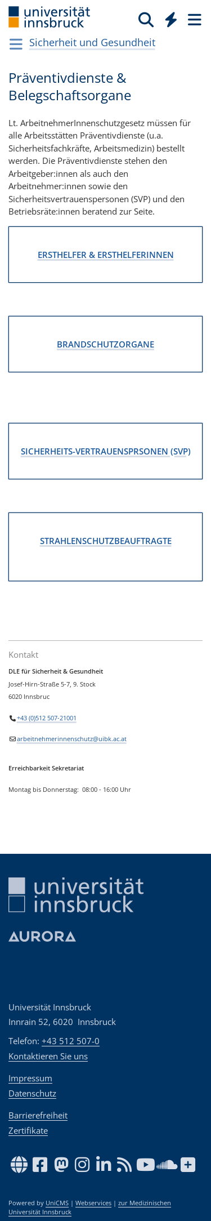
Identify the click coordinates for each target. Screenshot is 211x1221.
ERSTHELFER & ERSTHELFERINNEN (106, 254)
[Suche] (146, 19)
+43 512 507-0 (71, 1040)
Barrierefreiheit (38, 1115)
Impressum (30, 1078)
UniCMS (57, 1203)
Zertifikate (28, 1130)
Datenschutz (32, 1093)
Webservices (93, 1203)
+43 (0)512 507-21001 (47, 717)
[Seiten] (193, 19)
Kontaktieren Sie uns (48, 1056)
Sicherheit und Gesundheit (92, 42)
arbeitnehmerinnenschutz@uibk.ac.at (72, 739)
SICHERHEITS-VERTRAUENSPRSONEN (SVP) (106, 450)
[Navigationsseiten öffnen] (16, 44)
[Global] (168, 17)
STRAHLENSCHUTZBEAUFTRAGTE (106, 540)
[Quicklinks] (171, 19)
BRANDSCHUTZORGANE (105, 344)
